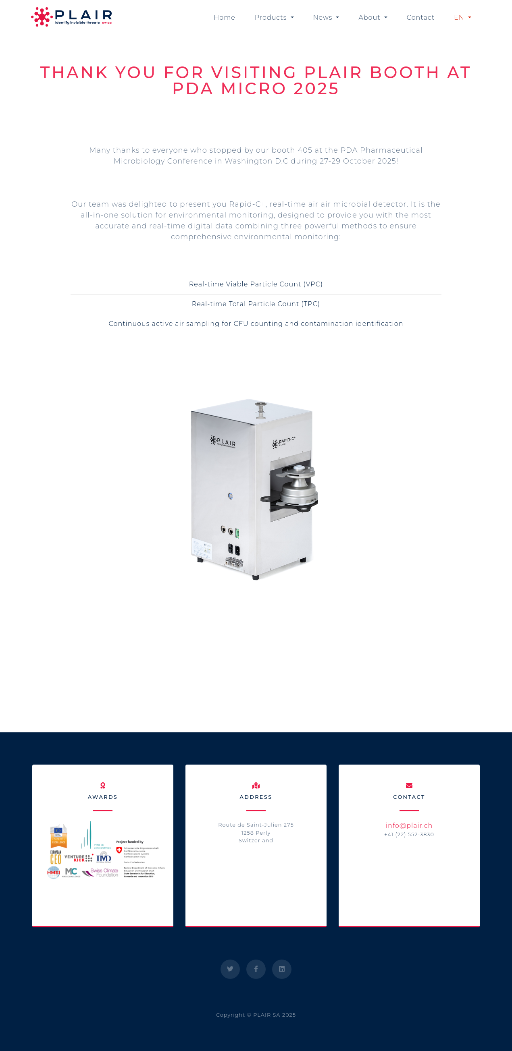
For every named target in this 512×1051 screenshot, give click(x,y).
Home (224, 17)
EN (460, 17)
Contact (421, 17)
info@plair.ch (409, 825)
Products (272, 17)
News (324, 17)
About (370, 17)
